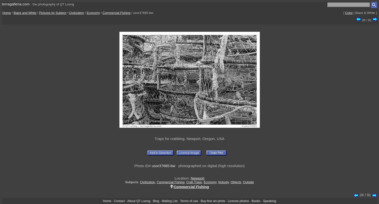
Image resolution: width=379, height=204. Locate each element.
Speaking (269, 201)
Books (256, 201)
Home (6, 13)
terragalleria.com (15, 4)
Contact (119, 201)
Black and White (25, 13)
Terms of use (189, 201)
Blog (156, 201)
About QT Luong (138, 201)
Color (349, 13)
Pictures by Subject (52, 13)
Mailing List (170, 201)
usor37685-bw (163, 166)
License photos (238, 201)
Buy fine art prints (213, 201)
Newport (197, 178)
